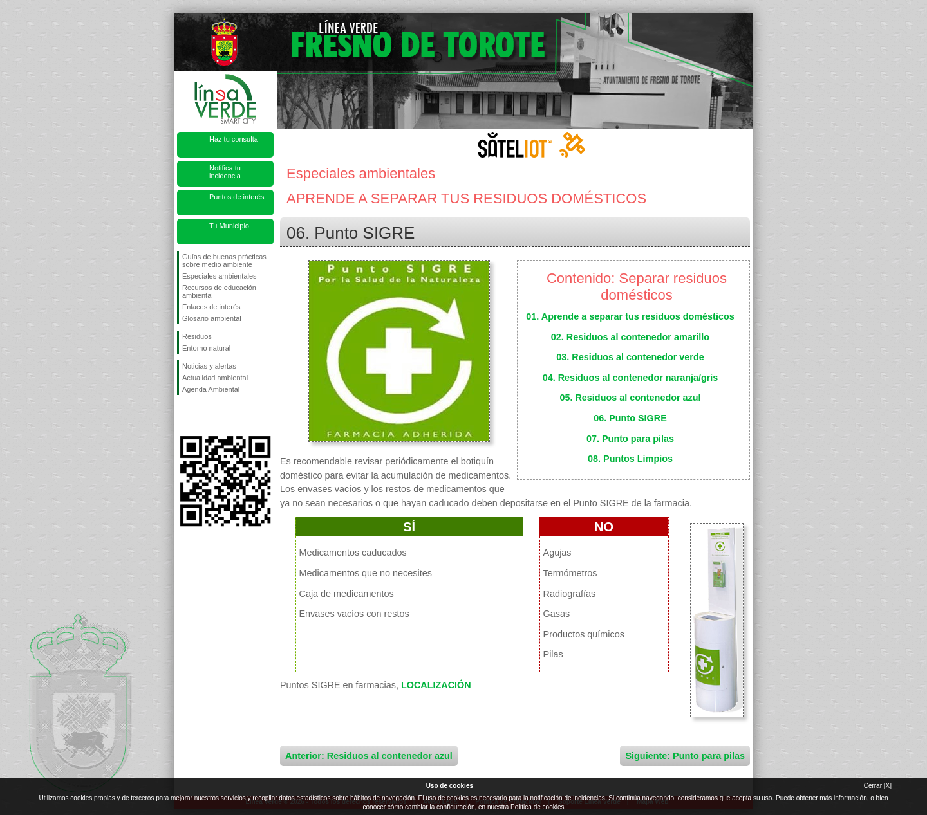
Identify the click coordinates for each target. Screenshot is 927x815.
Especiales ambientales (219, 276)
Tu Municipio (229, 226)
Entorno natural (206, 348)
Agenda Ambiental (210, 389)
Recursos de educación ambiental (219, 291)
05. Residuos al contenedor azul (629, 397)
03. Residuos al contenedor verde (630, 357)
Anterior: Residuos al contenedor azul (369, 756)
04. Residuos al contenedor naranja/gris (630, 377)
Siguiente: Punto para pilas (685, 756)
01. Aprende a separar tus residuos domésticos (630, 316)
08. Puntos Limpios (630, 458)
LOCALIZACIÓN (436, 685)
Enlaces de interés (211, 307)
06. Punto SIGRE (630, 418)
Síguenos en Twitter (206, 415)
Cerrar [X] (878, 785)
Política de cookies (537, 806)
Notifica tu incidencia (225, 171)
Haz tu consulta (233, 139)
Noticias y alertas (209, 366)
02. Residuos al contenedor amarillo (630, 337)
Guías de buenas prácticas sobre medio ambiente (224, 260)
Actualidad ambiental (215, 377)
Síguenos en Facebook (184, 415)
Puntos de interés (237, 197)
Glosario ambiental (211, 318)
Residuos (197, 336)
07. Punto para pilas (630, 439)
